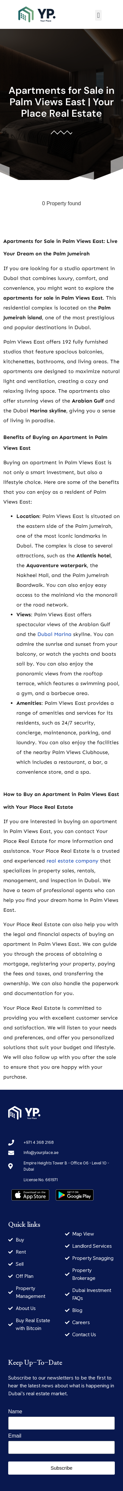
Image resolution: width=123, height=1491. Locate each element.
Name (15, 1411)
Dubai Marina (54, 634)
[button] (98, 15)
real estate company (72, 861)
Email (14, 1436)
